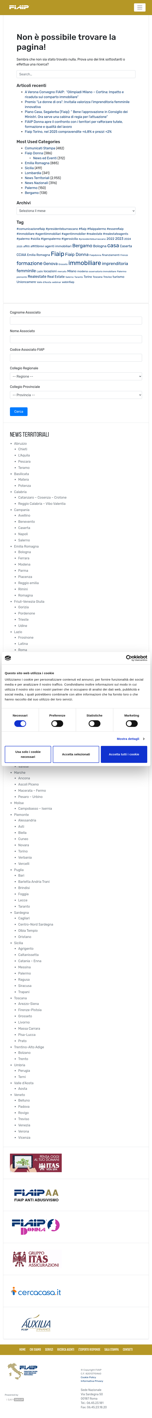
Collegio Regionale (24, 368)
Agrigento (26, 949)
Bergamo (32, 193)
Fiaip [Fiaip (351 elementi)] (57, 253)
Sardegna (21, 913)
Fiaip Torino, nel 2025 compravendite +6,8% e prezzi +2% (68, 132)
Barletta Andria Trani (34, 882)
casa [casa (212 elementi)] (113, 245)
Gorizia (23, 607)
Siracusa (24, 986)
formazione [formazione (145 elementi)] (29, 263)
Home (22, 1349)
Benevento (26, 522)
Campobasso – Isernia (35, 809)
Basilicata (21, 474)
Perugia (24, 1071)
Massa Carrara (29, 1029)
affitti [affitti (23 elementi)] (26, 246)
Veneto (19, 1095)
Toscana (20, 998)
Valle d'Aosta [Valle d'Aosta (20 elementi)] (44, 282)
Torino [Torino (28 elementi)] (88, 276)
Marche (19, 773)
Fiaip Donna (34, 153)
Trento (23, 1059)
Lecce (22, 900)
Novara (23, 845)
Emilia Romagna (37, 163)
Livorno (24, 1022)
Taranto (24, 906)
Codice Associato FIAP (27, 350)
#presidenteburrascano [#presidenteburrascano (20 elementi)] (92, 239)
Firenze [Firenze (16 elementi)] (124, 255)
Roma (22, 650)
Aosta (22, 1089)
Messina (24, 967)
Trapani (24, 992)
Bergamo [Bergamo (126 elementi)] (82, 245)
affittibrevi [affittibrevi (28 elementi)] (37, 246)
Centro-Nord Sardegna (35, 924)
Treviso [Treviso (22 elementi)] (107, 276)
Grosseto (25, 1016)
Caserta (24, 528)
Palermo (31, 188)
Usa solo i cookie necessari (28, 754)
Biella (22, 833)
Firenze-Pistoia (30, 1010)
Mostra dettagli (128, 738)
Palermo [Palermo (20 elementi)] (122, 271)
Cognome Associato (25, 312)
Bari (21, 875)
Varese (23, 766)
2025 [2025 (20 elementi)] (20, 246)
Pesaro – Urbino (30, 797)
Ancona (24, 778)
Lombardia (33, 173)
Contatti (128, 1349)
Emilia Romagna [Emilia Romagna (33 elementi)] (38, 255)
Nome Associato (22, 331)
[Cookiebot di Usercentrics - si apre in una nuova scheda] (129, 658)
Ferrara (23, 558)
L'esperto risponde (89, 1349)
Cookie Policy (88, 1377)
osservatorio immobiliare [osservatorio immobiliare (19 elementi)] (102, 271)
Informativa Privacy (92, 1381)
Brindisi (24, 888)
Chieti (22, 449)
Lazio (18, 632)
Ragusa (24, 980)
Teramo (24, 468)
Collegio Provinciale (25, 387)
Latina (23, 644)
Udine (22, 626)
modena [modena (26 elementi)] (82, 271)
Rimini (23, 589)
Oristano (24, 937)
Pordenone (26, 613)
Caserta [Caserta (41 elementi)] (126, 246)
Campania (21, 510)
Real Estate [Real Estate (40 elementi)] (56, 277)
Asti (21, 826)
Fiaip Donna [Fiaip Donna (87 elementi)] (77, 254)
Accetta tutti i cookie (124, 754)
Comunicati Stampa (40, 148)
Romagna (25, 595)
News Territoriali (37, 178)
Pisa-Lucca (27, 1035)
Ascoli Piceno (28, 784)
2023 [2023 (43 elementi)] (119, 239)
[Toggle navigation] (140, 7)
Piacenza (25, 577)
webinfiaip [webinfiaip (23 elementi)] (68, 282)
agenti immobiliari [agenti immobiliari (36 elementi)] (58, 246)
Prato (22, 1041)
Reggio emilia (28, 583)
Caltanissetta (28, 955)
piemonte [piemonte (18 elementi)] (22, 277)
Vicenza (24, 1138)
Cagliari (24, 918)
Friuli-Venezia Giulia (29, 602)
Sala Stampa (111, 1349)
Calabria (20, 492)
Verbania (25, 857)
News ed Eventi (45, 158)
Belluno (24, 1100)
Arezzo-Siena (28, 1004)
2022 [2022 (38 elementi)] (111, 239)
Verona (23, 1131)
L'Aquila (24, 455)
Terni (22, 1077)
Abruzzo (20, 444)
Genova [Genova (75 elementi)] (50, 263)
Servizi (49, 1349)
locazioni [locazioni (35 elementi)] (50, 271)
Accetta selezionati (76, 754)
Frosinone (26, 637)
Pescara (24, 462)
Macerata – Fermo (32, 791)
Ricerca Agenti (65, 1349)
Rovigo (23, 1113)
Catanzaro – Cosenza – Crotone (42, 497)
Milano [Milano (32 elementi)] (71, 271)
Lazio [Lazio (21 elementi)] (40, 271)
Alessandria (27, 820)
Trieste (23, 620)
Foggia (23, 894)
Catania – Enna (29, 961)
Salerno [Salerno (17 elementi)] (69, 277)
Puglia (19, 870)
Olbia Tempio (28, 931)
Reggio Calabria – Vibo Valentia (42, 504)
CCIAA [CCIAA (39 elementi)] (21, 255)
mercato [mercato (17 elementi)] (62, 271)
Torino (23, 851)
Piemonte (21, 815)
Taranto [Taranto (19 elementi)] (78, 277)
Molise (19, 803)
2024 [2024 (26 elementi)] (127, 238)
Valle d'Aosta (24, 1083)
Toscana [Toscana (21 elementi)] (98, 277)
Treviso (23, 1119)
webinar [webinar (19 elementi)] (56, 282)
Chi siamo (35, 1349)
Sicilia (29, 168)
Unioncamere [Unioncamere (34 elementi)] (26, 282)
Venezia (24, 1125)
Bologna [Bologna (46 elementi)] (99, 246)
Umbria (19, 1065)
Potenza (24, 486)
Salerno (24, 540)
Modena (24, 564)
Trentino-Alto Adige (29, 1047)
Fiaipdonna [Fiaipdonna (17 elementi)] (95, 255)
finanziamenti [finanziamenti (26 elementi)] (111, 255)
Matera (23, 479)
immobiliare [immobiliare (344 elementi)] (85, 262)
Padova (24, 1107)
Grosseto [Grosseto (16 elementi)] (63, 264)
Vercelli (23, 864)
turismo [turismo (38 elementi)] (118, 277)
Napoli (23, 534)
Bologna (24, 552)
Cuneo (23, 839)
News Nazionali (36, 183)
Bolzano (24, 1053)
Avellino (24, 515)
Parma (23, 571)
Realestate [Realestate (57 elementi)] (37, 276)
